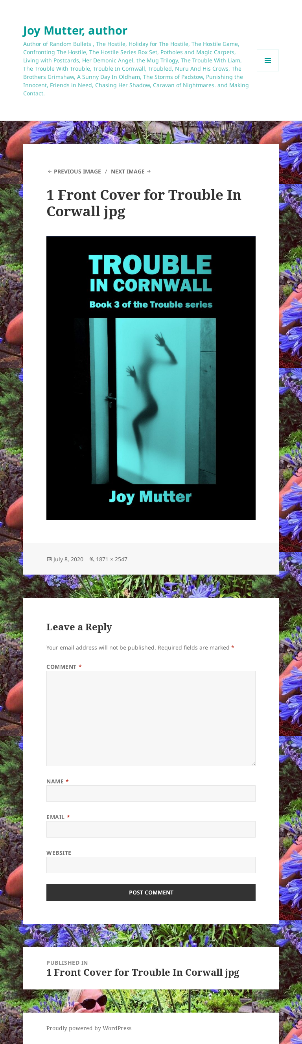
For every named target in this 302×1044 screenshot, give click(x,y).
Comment (64, 666)
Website (59, 852)
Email (58, 817)
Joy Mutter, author (75, 30)
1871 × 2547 (111, 559)
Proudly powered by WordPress (88, 1028)
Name (57, 781)
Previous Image (77, 171)
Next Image (128, 171)
